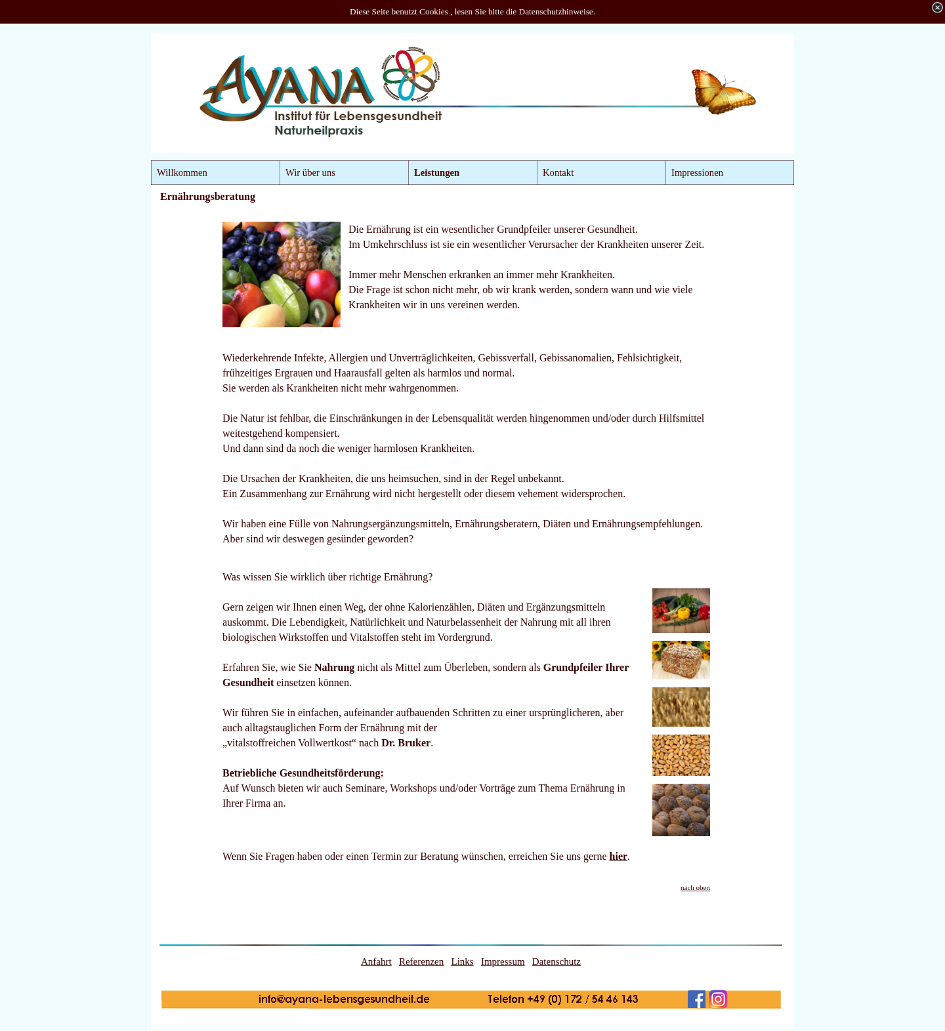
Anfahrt (376, 961)
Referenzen (421, 961)
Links (462, 961)
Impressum (503, 961)
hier (619, 856)
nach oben (695, 887)
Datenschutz (556, 961)
